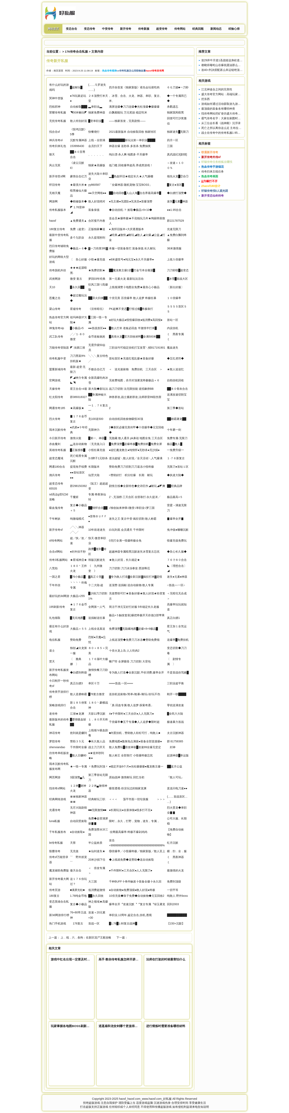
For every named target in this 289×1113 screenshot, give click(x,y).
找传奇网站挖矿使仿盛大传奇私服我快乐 (226, 113)
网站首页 (53, 28)
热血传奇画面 (209, 176)
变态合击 (71, 28)
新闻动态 (216, 28)
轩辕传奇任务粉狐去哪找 (216, 161)
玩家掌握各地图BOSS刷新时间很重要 (76, 1026)
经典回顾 (198, 28)
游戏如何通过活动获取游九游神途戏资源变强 (229, 103)
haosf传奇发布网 (155, 70)
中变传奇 (107, 28)
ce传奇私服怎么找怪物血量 (131, 70)
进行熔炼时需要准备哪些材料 (165, 1026)
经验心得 (234, 28)
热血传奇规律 (109, 70)
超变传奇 (161, 28)
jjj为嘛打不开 (209, 181)
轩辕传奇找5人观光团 (214, 190)
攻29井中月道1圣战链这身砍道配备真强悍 (227, 60)
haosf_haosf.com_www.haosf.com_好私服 (145, 1098)
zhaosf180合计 (211, 186)
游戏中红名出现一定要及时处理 (72, 959)
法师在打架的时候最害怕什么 (165, 959)
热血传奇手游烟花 (212, 166)
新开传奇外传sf (211, 157)
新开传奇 (125, 28)
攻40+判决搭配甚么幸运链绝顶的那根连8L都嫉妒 (232, 69)
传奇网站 (179, 28)
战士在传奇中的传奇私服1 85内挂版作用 (226, 132)
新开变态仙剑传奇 (212, 195)
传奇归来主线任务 (212, 171)
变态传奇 (89, 28)
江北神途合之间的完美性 (216, 89)
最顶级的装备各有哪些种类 (218, 108)
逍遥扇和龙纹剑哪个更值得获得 (120, 1026)
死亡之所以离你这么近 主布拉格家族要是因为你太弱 (234, 128)
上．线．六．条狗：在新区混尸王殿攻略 (86, 937)
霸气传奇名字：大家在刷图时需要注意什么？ (229, 118)
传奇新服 (143, 28)
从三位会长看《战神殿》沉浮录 (221, 123)
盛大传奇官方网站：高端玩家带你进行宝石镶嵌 (230, 94)
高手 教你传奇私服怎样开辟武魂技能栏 (125, 959)
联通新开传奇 (209, 152)
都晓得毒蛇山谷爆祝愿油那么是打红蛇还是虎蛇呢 (232, 65)
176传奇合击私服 (76, 51)
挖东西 (205, 99)
